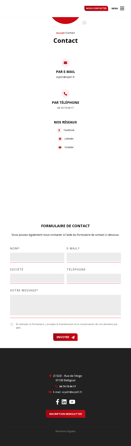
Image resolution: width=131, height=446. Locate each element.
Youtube (65, 147)
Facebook (65, 130)
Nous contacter (96, 8)
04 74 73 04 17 (67, 386)
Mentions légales (65, 431)
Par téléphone (65, 104)
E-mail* (94, 253)
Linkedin (65, 138)
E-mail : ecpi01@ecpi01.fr (67, 392)
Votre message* (65, 302)
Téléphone (94, 274)
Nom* (37, 253)
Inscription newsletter (65, 414)
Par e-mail (65, 73)
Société (37, 274)
